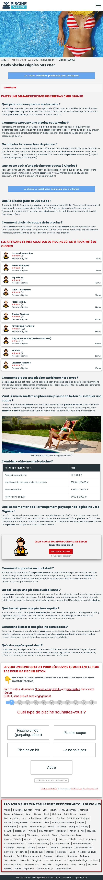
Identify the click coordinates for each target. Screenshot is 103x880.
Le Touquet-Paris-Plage (76, 860)
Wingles (32, 830)
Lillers (46, 822)
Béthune (84, 809)
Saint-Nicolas (11, 860)
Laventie (25, 860)
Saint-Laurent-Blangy (38, 843)
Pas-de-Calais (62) (21, 59)
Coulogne (9, 847)
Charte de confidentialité (49, 789)
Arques (80, 822)
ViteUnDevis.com (76, 789)
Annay (82, 864)
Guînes (31, 847)
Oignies (23, 826)
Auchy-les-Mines (12, 864)
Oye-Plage (66, 847)
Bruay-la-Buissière (13, 814)
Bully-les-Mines (12, 818)
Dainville (54, 847)
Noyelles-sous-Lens (71, 835)
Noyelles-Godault (87, 851)
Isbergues (73, 826)
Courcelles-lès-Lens (14, 843)
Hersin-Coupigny (87, 839)
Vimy (73, 864)
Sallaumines (10, 826)
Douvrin (48, 856)
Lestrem (92, 864)
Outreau (56, 814)
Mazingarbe (18, 835)
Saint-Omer (70, 814)
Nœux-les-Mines (32, 818)
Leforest (45, 835)
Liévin (53, 809)
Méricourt (49, 818)
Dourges (42, 847)
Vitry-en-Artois (31, 864)
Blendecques (36, 851)
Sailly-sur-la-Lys (45, 868)
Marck (51, 826)
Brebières (72, 856)
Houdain (91, 830)
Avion (28, 814)
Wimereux (32, 835)
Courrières (36, 822)
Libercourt (20, 830)
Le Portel (61, 826)
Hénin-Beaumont (68, 809)
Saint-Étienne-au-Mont (29, 856)
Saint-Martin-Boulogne (78, 818)
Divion (55, 835)
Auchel (7, 822)
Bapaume (29, 868)
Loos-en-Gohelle (12, 839)
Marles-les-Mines (82, 843)
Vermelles (48, 864)
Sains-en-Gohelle (67, 839)
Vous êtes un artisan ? (90, 789)
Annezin (21, 847)
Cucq (72, 851)
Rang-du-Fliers (63, 868)
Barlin (7, 835)
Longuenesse (20, 822)
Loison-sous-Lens (83, 847)
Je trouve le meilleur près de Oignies (51, 75)
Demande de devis (60, 551)
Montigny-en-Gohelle (63, 822)
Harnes (82, 814)
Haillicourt (60, 856)
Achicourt (61, 830)
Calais (7, 809)
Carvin (37, 814)
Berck (46, 814)
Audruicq (84, 856)
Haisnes (94, 860)
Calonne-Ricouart (61, 843)
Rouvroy (8, 830)
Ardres (17, 868)
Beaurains (9, 856)
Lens (45, 809)
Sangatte (37, 860)
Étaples (60, 818)
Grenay (28, 839)
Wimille (7, 868)
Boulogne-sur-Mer (22, 809)
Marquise (62, 851)
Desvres (50, 851)
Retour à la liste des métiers (51, 780)
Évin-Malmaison (53, 860)
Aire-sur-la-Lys (37, 826)
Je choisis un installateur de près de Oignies (51, 189)
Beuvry (84, 826)
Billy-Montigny (46, 830)
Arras (37, 809)
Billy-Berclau (62, 864)
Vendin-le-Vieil (76, 830)
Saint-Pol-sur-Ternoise (15, 851)
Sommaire (9, 87)
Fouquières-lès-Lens (45, 839)
